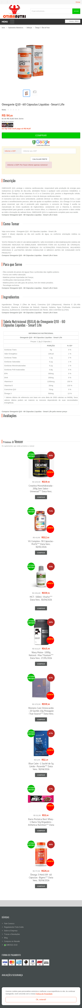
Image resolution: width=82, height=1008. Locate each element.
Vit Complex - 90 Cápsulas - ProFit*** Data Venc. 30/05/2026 (41, 544)
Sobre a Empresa (10, 930)
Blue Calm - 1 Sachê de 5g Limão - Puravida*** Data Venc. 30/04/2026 (41, 766)
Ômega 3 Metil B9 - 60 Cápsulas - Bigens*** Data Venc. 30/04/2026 (41, 877)
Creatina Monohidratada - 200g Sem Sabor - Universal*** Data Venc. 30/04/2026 (41, 490)
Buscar (76, 11)
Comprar (41, 135)
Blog (6, 938)
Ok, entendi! (41, 1000)
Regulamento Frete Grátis (14, 927)
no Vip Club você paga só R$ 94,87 (16, 126)
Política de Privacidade (44, 994)
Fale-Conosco (9, 923)
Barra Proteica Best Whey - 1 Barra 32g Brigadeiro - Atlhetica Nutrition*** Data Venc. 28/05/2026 (41, 823)
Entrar (78, 2)
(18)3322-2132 (10, 945)
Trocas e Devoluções (12, 934)
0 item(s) (72, 21)
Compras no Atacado (12, 941)
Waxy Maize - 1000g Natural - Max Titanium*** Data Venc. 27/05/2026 (41, 655)
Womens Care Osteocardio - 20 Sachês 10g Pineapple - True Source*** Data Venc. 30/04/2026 (41, 712)
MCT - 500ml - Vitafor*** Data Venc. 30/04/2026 (41, 598)
